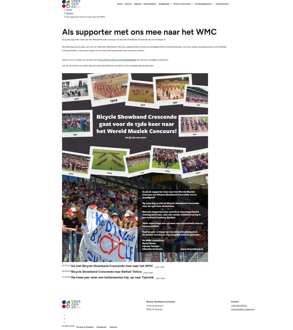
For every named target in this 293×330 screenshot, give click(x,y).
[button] (170, 4)
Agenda (137, 4)
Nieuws (128, 4)
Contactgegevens (203, 4)
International (222, 4)
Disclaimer (101, 327)
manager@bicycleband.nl (243, 309)
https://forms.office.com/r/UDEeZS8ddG (117, 60)
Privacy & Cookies (84, 327)
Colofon (113, 327)
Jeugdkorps (163, 4)
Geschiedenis (149, 4)
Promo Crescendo (181, 4)
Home (120, 4)
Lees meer (160, 267)
